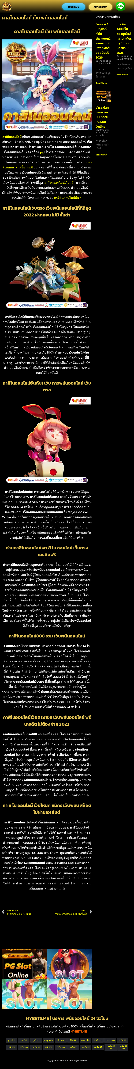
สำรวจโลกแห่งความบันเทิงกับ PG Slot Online (102, 117)
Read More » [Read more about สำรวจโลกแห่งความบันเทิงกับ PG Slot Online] (102, 154)
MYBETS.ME (79, 1031)
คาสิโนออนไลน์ (11, 136)
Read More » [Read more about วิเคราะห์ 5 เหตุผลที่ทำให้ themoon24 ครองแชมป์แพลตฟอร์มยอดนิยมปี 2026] (102, 83)
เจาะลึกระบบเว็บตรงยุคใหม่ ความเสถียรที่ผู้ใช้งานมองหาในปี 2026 (124, 38)
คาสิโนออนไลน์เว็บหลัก (59, 182)
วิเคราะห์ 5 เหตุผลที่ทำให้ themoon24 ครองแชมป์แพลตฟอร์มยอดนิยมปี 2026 (104, 41)
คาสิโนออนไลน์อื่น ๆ (67, 197)
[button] (111, 1047)
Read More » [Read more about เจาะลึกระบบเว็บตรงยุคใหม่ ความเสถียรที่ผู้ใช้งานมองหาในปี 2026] (123, 74)
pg (42, 152)
